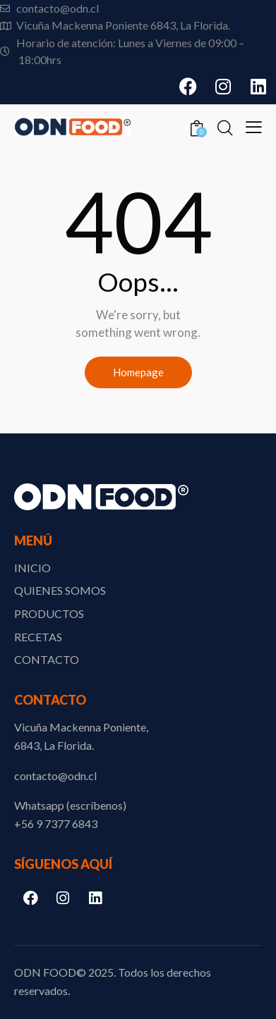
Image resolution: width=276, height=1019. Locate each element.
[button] (254, 125)
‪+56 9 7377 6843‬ (55, 823)
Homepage (138, 372)
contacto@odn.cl (55, 775)
